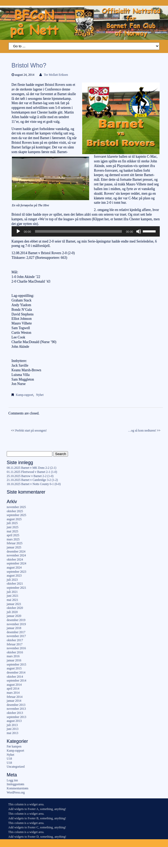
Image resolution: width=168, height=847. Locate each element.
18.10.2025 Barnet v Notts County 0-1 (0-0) (34, 484)
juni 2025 (12, 527)
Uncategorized (15, 766)
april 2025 (13, 535)
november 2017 (16, 636)
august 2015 (14, 668)
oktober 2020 (15, 608)
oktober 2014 (15, 676)
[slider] (78, 231)
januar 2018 (14, 628)
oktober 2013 (15, 713)
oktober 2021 (15, 583)
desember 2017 (16, 632)
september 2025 (16, 515)
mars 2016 (13, 656)
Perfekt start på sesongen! (31, 430)
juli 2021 (12, 592)
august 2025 (14, 519)
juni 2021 (12, 596)
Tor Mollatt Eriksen (56, 75)
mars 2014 (13, 692)
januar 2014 (14, 700)
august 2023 (14, 575)
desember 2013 (16, 705)
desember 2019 (16, 620)
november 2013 (16, 708)
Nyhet (40, 395)
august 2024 (14, 567)
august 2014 (14, 684)
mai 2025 (12, 531)
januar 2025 (14, 547)
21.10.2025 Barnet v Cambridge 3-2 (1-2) (32, 480)
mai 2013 (12, 733)
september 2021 (16, 587)
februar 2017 (14, 644)
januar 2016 (14, 660)
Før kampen (14, 746)
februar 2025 (14, 543)
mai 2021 (12, 600)
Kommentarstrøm (17, 788)
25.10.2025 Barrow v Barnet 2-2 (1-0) (30, 476)
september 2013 (16, 717)
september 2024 (16, 563)
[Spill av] (18, 231)
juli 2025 (12, 523)
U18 (9, 758)
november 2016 (16, 648)
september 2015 (16, 664)
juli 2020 (12, 612)
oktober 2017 (15, 640)
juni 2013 (12, 729)
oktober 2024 (15, 559)
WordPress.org (16, 792)
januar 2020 (14, 616)
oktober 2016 (15, 652)
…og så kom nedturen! (142, 430)
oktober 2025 (15, 511)
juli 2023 (12, 579)
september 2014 (16, 680)
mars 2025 (13, 539)
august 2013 (14, 721)
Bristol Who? (29, 65)
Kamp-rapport (24, 395)
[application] (86, 231)
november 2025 (16, 507)
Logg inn (12, 780)
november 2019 (16, 624)
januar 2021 (14, 604)
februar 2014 (14, 697)
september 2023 (16, 571)
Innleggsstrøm (15, 784)
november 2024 (16, 555)
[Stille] (138, 231)
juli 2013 (12, 725)
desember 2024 (16, 551)
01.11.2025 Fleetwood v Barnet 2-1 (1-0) (32, 472)
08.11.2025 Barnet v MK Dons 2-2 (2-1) (31, 468)
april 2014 (13, 688)
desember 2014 (16, 672)
